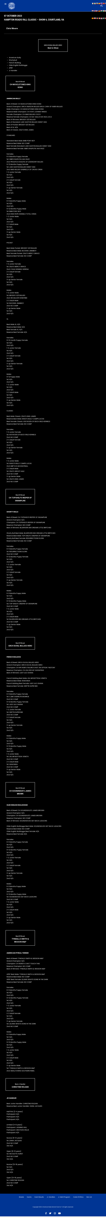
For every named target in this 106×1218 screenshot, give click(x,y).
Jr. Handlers (51, 1199)
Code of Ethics (78, 1199)
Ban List (89, 1199)
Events (29, 1199)
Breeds (21, 1199)
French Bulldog (15, 65)
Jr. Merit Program (64, 1199)
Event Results (39, 1199)
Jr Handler (13, 72)
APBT (11, 70)
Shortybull (13, 62)
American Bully (15, 60)
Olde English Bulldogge (18, 67)
